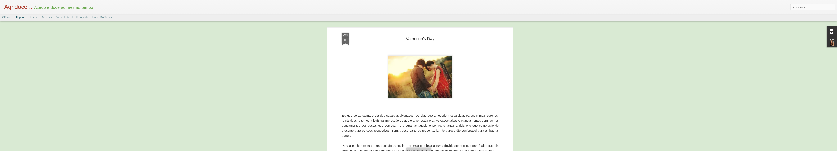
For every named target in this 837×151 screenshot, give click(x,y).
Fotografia (82, 17)
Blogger (435, 148)
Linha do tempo (102, 17)
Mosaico (47, 17)
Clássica (7, 17)
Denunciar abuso (449, 148)
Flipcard (21, 17)
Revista (34, 17)
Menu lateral (64, 17)
